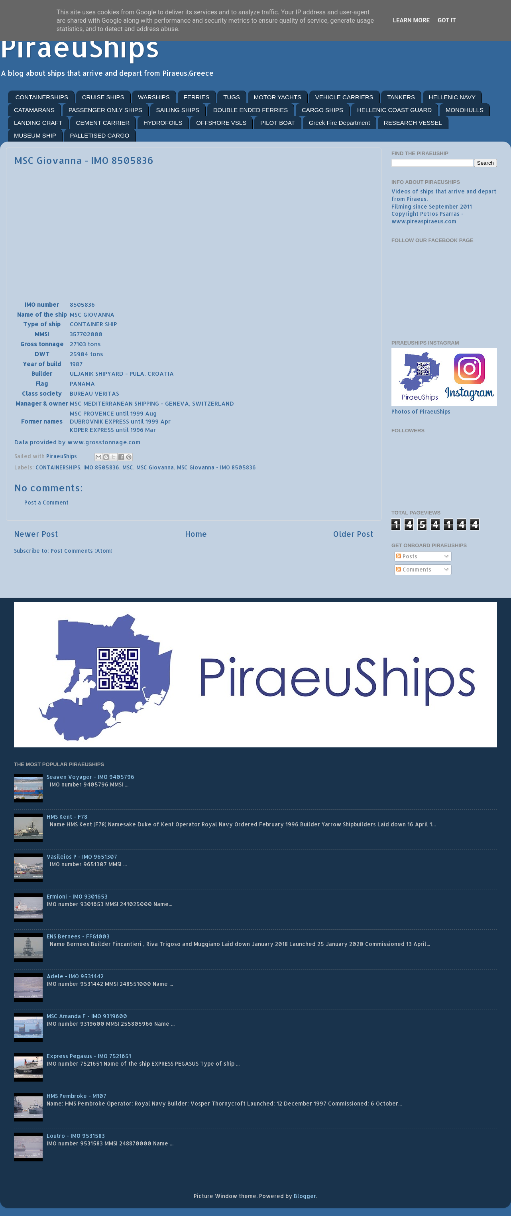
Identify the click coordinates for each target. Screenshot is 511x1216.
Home (196, 534)
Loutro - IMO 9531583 (76, 1135)
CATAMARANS (34, 109)
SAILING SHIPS (177, 109)
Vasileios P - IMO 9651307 (82, 856)
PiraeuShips (80, 46)
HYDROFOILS (163, 122)
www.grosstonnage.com (103, 442)
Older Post (353, 534)
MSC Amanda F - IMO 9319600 (87, 1016)
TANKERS (401, 97)
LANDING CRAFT (38, 122)
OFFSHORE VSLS (221, 122)
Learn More (411, 20)
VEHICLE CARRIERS (344, 97)
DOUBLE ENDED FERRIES (250, 109)
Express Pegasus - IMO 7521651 (89, 1055)
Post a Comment (46, 502)
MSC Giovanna (155, 467)
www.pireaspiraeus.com (423, 221)
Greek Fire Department (339, 122)
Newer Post (36, 534)
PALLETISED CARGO (100, 135)
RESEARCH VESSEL (413, 122)
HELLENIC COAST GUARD (394, 109)
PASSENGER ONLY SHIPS (105, 109)
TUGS (231, 97)
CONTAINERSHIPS (42, 97)
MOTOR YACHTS (277, 97)
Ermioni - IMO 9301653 (77, 896)
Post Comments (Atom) (81, 550)
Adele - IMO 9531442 (75, 976)
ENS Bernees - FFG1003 (78, 936)
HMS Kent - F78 (67, 816)
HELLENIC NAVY (452, 97)
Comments (413, 569)
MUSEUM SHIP (35, 135)
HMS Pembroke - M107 (76, 1095)
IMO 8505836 (101, 467)
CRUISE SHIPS (103, 97)
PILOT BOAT (277, 122)
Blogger (305, 1195)
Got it (447, 20)
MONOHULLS (464, 109)
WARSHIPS (153, 97)
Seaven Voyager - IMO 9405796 (90, 776)
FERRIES (197, 97)
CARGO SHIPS (322, 109)
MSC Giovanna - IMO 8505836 (216, 467)
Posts (406, 556)
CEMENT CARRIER (103, 122)
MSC (127, 467)
